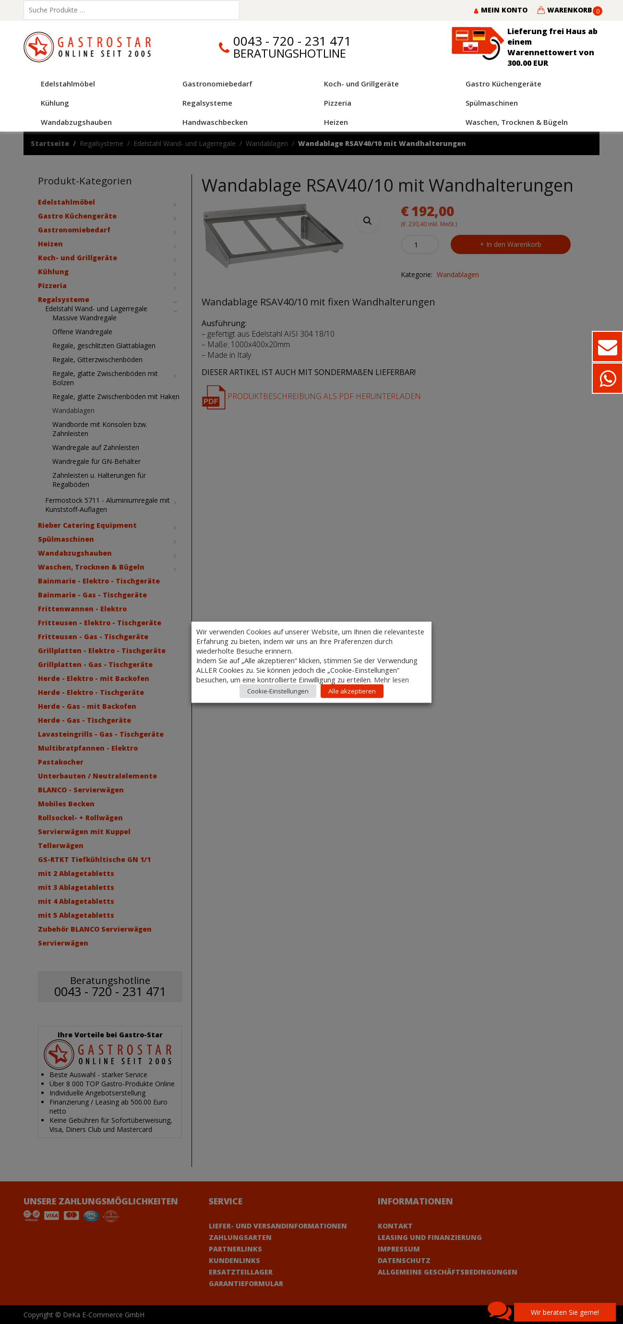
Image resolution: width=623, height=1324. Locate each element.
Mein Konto (500, 9)
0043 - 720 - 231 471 (292, 41)
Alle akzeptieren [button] (352, 690)
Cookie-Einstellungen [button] (278, 690)
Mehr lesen (391, 679)
